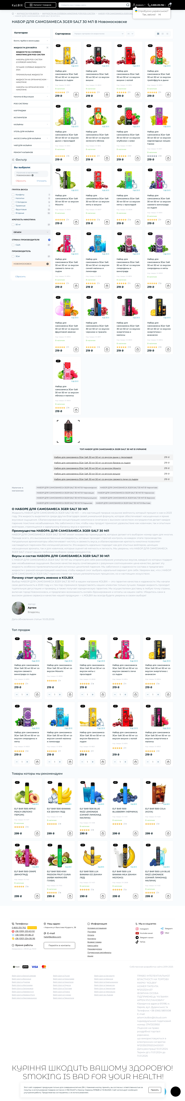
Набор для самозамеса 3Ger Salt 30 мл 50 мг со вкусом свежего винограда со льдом (159, 201)
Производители (94, 949)
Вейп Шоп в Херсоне (103, 979)
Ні (159, 14)
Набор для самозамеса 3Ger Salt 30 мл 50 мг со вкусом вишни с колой (128, 75)
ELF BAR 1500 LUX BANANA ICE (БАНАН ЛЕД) (91, 874)
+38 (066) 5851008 (160, 1010)
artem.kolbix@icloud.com (152, 1017)
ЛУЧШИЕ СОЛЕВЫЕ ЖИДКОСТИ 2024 (31, 68)
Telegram (166, 928)
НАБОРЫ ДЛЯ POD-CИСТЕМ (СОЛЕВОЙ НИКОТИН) (29, 60)
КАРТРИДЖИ (20, 110)
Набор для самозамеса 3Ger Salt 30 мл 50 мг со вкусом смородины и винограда (128, 265)
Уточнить (42, 181)
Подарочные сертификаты (99, 952)
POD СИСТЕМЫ (21, 104)
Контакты (91, 938)
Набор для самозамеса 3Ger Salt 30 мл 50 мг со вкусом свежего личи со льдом (67, 265)
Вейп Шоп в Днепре (21, 982)
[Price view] (167, 33)
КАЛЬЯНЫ (18, 124)
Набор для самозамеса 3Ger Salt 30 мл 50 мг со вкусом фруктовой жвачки (67, 327)
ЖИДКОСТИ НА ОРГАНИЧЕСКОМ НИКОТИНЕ (31, 80)
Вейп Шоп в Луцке (61, 976)
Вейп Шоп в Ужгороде (104, 976)
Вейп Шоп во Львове (103, 995)
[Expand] (47, 40)
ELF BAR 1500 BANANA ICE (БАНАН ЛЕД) (59, 810)
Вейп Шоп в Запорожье (22, 988)
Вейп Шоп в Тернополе (63, 998)
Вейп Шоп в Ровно (61, 992)
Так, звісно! (149, 14)
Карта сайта (92, 945)
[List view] (162, 33)
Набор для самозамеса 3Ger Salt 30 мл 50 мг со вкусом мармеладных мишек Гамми (159, 137)
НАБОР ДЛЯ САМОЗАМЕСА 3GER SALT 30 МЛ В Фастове (123, 503)
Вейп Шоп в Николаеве (63, 979)
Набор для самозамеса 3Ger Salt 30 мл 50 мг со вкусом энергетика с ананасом (159, 328)
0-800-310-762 (19, 927)
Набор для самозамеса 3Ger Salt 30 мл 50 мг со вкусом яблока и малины (67, 391)
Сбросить (21, 181)
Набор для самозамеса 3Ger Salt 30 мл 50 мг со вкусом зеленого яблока (97, 136)
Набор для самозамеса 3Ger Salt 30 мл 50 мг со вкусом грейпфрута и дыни (159, 75)
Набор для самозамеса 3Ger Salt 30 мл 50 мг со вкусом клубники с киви (128, 136)
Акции (90, 956)
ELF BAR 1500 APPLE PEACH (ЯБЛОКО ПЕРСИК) (25, 811)
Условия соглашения (97, 928)
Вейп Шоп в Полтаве (62, 988)
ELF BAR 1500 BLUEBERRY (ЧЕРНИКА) (125, 810)
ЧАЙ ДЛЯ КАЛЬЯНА (23, 145)
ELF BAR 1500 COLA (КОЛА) (155, 810)
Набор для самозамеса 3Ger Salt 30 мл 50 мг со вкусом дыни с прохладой (67, 136)
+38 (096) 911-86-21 (24, 935)
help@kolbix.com (52, 937)
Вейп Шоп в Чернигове (104, 988)
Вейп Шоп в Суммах (62, 995)
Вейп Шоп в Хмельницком (106, 982)
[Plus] (27, 694)
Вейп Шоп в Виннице (21, 979)
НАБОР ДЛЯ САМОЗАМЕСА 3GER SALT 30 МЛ (118, 13)
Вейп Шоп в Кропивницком (24, 998)
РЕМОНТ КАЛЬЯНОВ (23, 152)
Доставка (91, 931)
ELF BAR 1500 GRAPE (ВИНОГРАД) (25, 873)
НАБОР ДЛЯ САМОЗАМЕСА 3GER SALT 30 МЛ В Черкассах (126, 493)
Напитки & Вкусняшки (24, 97)
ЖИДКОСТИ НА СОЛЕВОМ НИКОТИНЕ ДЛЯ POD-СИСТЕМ (68, 13)
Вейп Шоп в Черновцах (104, 992)
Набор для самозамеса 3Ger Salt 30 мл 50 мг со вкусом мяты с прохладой (128, 200)
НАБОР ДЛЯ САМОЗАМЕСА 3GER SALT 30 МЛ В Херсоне (127, 498)
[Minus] (16, 694)
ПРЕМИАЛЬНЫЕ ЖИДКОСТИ (29, 75)
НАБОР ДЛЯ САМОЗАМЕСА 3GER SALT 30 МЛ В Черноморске (67, 487)
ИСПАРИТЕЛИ (20, 117)
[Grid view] (158, 33)
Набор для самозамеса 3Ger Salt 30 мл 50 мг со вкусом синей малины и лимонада (97, 265)
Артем (32, 607)
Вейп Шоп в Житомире (22, 985)
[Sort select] (99, 33)
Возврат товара (94, 942)
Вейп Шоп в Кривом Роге (23, 995)
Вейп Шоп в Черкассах (104, 985)
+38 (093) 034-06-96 (25, 938)
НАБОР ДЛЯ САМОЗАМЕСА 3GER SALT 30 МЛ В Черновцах (65, 493)
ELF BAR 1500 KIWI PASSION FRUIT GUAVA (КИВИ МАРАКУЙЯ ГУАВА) (59, 876)
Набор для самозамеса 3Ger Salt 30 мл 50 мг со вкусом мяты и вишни (97, 200)
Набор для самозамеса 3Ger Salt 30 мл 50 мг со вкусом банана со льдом (67, 75)
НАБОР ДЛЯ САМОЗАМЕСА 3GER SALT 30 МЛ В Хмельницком (67, 498)
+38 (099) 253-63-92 (25, 931)
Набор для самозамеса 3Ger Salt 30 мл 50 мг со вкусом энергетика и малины (128, 328)
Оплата (90, 935)
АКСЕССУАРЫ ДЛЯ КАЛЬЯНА (27, 138)
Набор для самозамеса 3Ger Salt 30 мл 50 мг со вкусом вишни (97, 75)
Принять (155, 1090)
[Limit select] (130, 33)
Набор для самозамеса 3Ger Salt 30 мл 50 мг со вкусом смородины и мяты (159, 264)
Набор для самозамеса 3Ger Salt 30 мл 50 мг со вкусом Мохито (67, 200)
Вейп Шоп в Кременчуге (23, 992)
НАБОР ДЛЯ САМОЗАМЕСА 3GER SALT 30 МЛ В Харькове (64, 503)
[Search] (127, 4)
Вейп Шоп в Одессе (62, 985)
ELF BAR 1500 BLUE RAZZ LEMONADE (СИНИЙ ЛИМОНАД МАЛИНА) (90, 813)
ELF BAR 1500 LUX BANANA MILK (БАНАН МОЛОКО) (124, 874)
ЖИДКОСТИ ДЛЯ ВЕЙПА (28, 13)
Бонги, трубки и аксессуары (26, 41)
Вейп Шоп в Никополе (63, 982)
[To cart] (76, 94)
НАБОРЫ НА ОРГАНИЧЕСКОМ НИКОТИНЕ (30, 88)
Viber (164, 933)
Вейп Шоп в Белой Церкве (24, 976)
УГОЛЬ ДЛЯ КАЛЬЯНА (24, 131)
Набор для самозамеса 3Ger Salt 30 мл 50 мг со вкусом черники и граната (97, 327)
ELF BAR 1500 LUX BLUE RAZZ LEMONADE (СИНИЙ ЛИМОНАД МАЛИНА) (157, 876)
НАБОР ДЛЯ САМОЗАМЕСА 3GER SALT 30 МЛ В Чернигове (128, 487)
